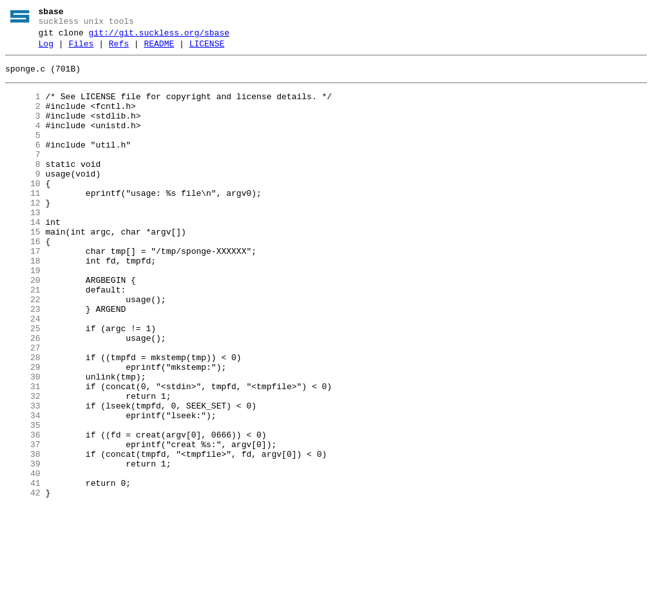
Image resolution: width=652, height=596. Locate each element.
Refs (119, 49)
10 (23, 210)
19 (23, 315)
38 (23, 535)
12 (23, 234)
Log (46, 49)
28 (23, 419)
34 (23, 489)
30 (23, 442)
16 (23, 280)
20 (23, 326)
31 (23, 454)
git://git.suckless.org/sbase (159, 37)
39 (23, 547)
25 (23, 384)
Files (80, 49)
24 (23, 373)
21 (23, 338)
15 (23, 268)
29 (23, 431)
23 (23, 361)
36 (23, 512)
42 (23, 582)
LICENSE (207, 49)
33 (23, 477)
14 (23, 257)
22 (23, 350)
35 (23, 500)
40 (23, 558)
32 (23, 466)
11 (23, 222)
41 (23, 570)
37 (23, 524)
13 (23, 245)
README (159, 49)
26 (23, 396)
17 (23, 292)
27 (23, 408)
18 (23, 303)
